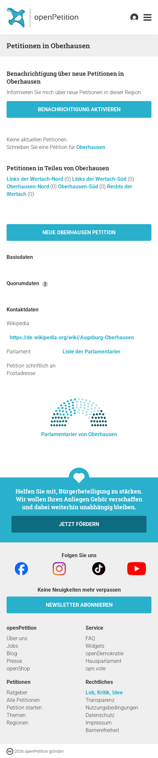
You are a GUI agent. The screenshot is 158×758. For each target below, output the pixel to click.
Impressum (99, 723)
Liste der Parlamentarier (91, 351)
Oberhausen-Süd (78, 186)
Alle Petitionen (23, 700)
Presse (14, 661)
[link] (147, 17)
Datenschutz (100, 715)
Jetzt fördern (79, 524)
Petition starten (24, 708)
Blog (12, 653)
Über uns (17, 638)
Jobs (12, 646)
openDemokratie (104, 653)
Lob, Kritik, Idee (104, 692)
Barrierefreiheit (102, 730)
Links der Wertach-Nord (36, 179)
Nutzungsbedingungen (112, 708)
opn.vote (96, 668)
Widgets (95, 646)
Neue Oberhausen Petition (79, 232)
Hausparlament (103, 661)
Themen (16, 715)
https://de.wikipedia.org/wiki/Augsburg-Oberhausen (72, 337)
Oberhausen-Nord (28, 186)
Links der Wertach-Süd (100, 179)
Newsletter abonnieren (79, 605)
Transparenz (100, 700)
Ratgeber (17, 692)
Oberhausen (90, 147)
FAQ (90, 638)
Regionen (17, 723)
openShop (18, 668)
